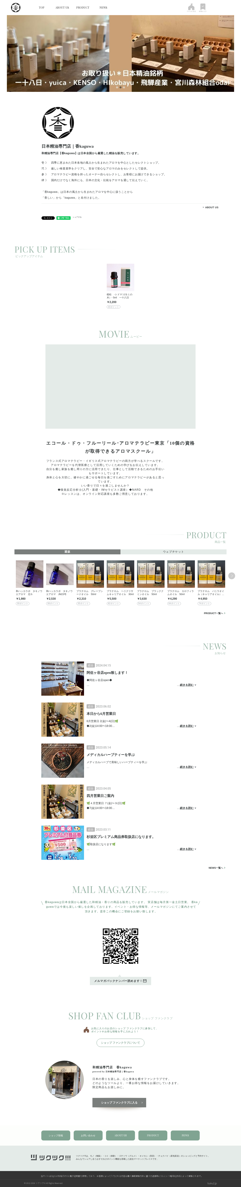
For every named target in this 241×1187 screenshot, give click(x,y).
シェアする (77, 217)
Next (231, 575)
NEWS (103, 7)
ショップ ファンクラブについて (120, 1042)
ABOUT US (62, 7)
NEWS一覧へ (216, 868)
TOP (41, 7)
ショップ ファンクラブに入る (119, 1102)
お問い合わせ (88, 1135)
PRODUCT (82, 7)
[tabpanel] (120, 53)
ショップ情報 (56, 1135)
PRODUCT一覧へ (213, 613)
